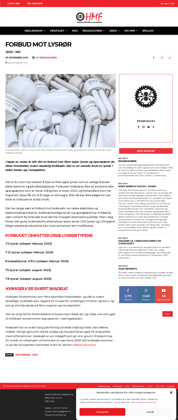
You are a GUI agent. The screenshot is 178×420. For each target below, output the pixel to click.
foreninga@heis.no (61, 411)
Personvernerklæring (55, 415)
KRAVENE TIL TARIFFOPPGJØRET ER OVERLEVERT (139, 242)
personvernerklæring (145, 402)
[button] (171, 392)
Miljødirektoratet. (84, 344)
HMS (35, 354)
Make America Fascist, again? (137, 186)
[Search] (167, 314)
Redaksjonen (48, 57)
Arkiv (18, 51)
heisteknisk (23, 354)
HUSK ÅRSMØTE (127, 268)
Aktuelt (9, 51)
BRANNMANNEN (127, 161)
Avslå (150, 412)
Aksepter (102, 412)
